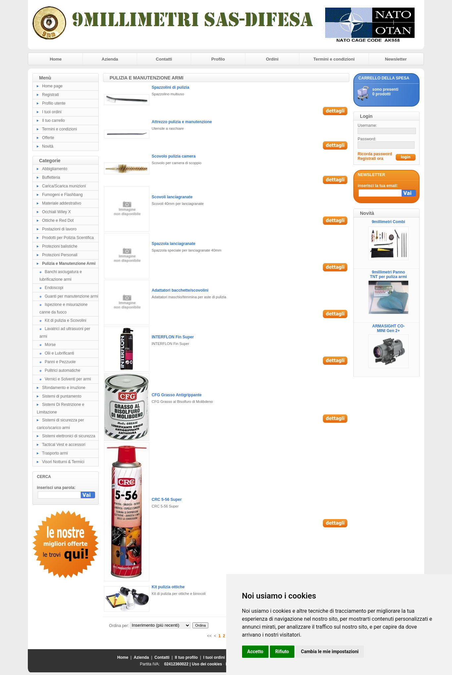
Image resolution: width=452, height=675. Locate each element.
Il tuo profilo (186, 657)
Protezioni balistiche (59, 246)
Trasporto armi (55, 453)
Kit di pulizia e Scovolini (65, 320)
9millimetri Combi (388, 221)
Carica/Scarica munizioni (64, 186)
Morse (50, 344)
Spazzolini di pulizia (170, 87)
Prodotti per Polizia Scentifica (68, 237)
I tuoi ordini (52, 112)
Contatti (164, 59)
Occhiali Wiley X (56, 212)
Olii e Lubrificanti (59, 353)
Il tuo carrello (53, 120)
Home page (52, 86)
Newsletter (396, 59)
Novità (47, 146)
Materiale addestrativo (61, 203)
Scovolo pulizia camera (174, 156)
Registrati (50, 94)
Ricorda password (375, 154)
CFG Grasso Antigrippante (177, 395)
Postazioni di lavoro (59, 229)
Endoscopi (54, 287)
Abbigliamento (54, 169)
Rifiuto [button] (282, 651)
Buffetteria (51, 177)
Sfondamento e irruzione (63, 387)
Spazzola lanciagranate (173, 243)
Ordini (272, 59)
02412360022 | (178, 664)
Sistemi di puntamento (61, 396)
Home (56, 59)
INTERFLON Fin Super (173, 337)
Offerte (48, 137)
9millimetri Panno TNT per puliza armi (388, 274)
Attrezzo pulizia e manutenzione (182, 122)
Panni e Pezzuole (60, 362)
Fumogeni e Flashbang (62, 194)
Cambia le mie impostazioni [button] (330, 651)
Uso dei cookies (207, 664)
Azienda (110, 59)
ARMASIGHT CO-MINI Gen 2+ (388, 328)
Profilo (218, 59)
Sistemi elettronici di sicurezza (68, 436)
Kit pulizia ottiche (168, 587)
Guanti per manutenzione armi (71, 296)
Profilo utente (54, 103)
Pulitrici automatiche (62, 370)
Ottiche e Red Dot (58, 220)
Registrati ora (370, 158)
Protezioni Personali (59, 255)
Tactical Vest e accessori (63, 444)
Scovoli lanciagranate (172, 197)
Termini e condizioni (334, 59)
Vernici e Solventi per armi (68, 379)
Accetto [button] (255, 651)
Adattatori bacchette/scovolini (180, 290)
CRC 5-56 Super (167, 499)
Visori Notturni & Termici (63, 461)
